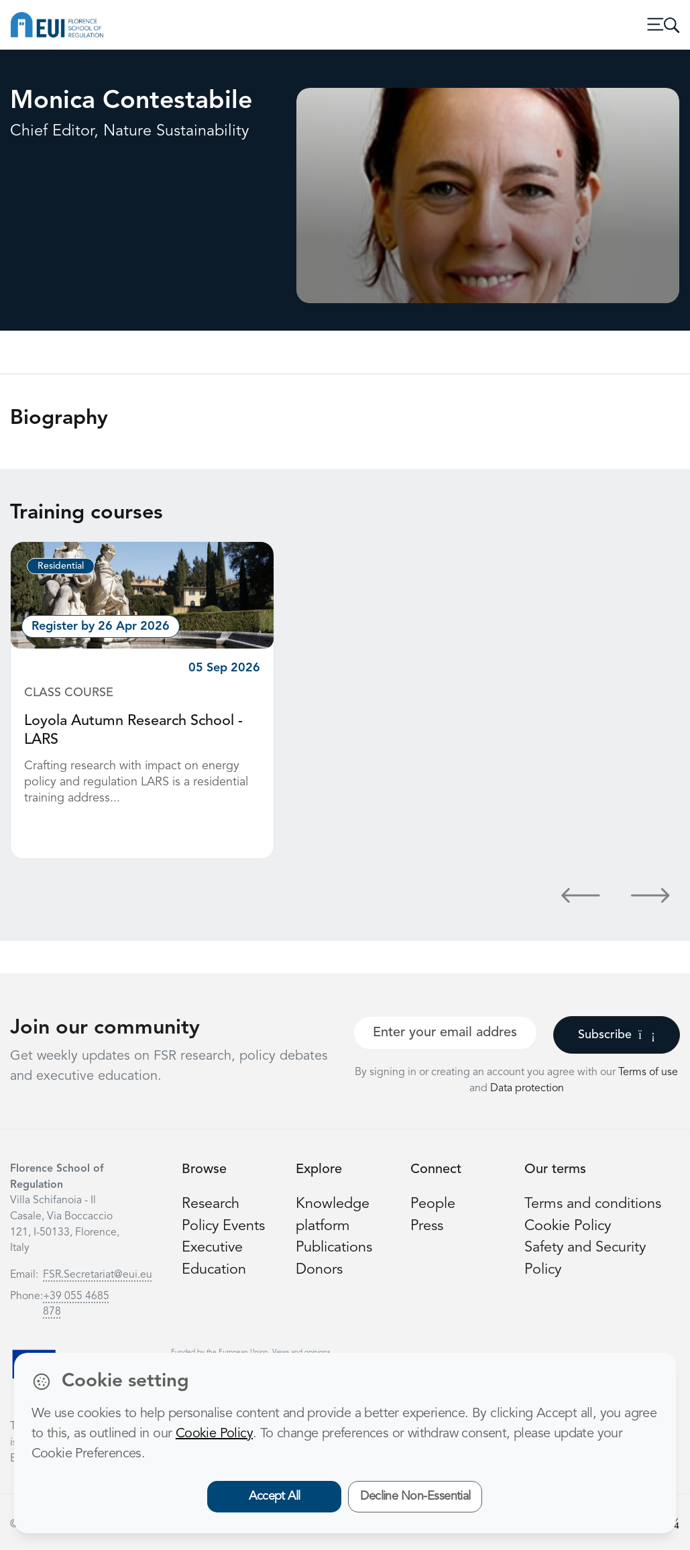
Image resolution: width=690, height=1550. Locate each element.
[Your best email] (445, 1033)
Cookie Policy (567, 1226)
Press (426, 1226)
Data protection (527, 1088)
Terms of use (648, 1072)
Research (210, 1204)
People (432, 1204)
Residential (61, 566)
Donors (319, 1270)
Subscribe (616, 1035)
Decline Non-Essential (415, 1496)
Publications (334, 1248)
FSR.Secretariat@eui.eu (97, 1275)
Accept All (274, 1496)
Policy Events (223, 1226)
